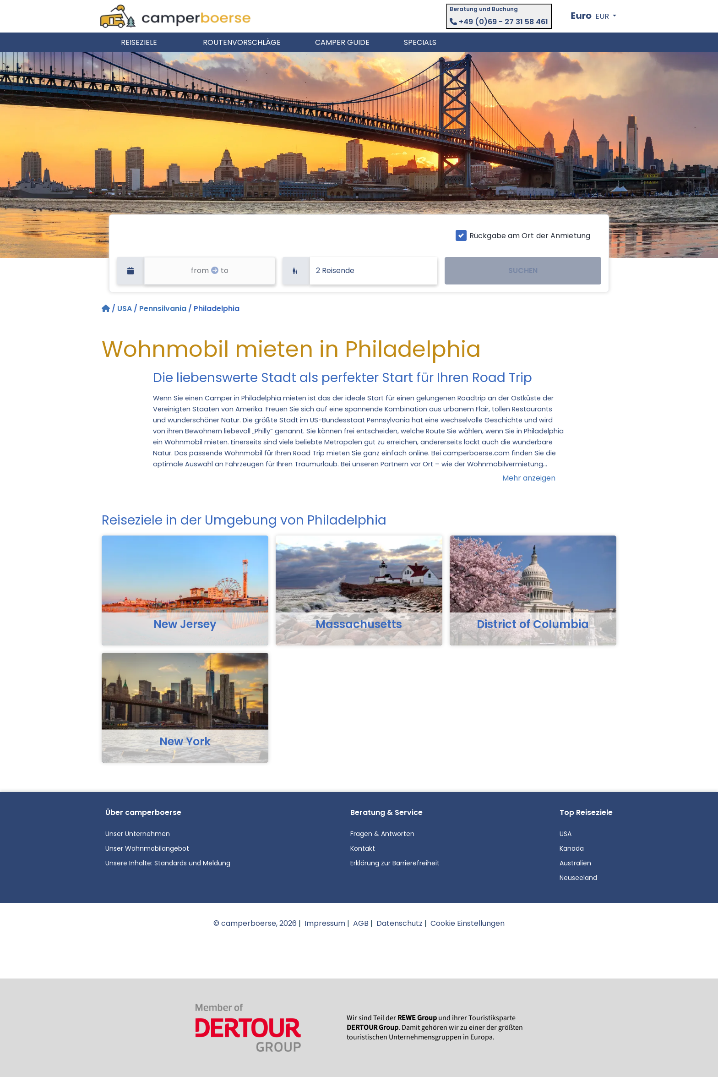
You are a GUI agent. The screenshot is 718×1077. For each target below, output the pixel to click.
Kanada (572, 848)
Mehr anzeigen (528, 478)
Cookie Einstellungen (467, 923)
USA (124, 308)
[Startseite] (107, 308)
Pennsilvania (162, 308)
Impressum (325, 923)
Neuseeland (578, 877)
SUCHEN (523, 270)
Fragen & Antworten (382, 833)
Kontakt (362, 848)
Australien (575, 863)
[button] (593, 16)
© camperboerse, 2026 (255, 923)
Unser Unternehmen (137, 833)
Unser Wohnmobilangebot (147, 848)
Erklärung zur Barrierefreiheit (395, 863)
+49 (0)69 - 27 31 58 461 (499, 21)
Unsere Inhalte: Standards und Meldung (167, 863)
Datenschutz (399, 923)
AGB (361, 923)
